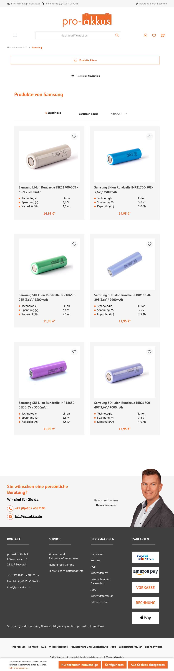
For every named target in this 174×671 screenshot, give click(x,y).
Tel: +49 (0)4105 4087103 (23, 575)
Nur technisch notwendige (79, 665)
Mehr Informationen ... (19, 668)
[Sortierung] (113, 113)
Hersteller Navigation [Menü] (85, 75)
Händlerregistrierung (61, 564)
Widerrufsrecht (99, 573)
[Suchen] (117, 35)
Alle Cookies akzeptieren (148, 665)
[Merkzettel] (154, 35)
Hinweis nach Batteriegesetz (66, 571)
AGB (93, 566)
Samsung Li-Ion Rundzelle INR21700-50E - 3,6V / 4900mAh (123, 189)
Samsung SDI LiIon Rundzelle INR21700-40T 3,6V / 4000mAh (122, 405)
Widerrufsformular (102, 595)
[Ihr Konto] (145, 35)
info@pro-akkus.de (29, 3)
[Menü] (15, 35)
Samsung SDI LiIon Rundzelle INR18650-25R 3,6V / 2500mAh (47, 297)
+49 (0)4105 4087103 (66, 3)
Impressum (97, 554)
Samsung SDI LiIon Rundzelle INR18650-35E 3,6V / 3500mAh (47, 405)
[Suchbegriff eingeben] (74, 35)
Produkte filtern (85, 60)
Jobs (93, 589)
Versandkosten (115, 657)
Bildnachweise (99, 602)
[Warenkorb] (162, 35)
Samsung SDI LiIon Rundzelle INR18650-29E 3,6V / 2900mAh (122, 297)
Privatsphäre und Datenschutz (89, 646)
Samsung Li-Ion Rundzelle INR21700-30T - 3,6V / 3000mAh (48, 189)
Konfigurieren (114, 665)
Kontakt (95, 560)
